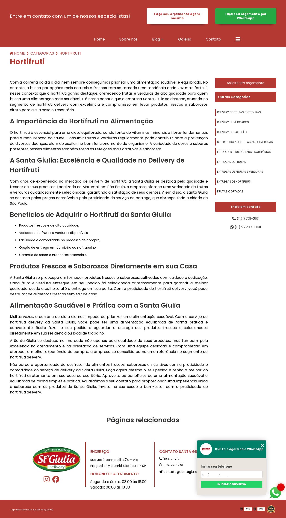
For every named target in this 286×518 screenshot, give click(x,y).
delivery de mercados (233, 122)
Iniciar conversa (231, 484)
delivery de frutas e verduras (239, 112)
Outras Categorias (234, 97)
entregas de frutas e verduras (240, 172)
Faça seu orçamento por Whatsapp (245, 16)
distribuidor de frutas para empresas (245, 142)
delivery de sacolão (232, 132)
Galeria (184, 39)
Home (99, 39)
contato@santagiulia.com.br (184, 471)
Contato (213, 39)
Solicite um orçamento (245, 83)
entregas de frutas (231, 162)
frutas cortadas (230, 191)
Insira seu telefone (216, 466)
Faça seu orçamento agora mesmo (177, 16)
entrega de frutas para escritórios (244, 152)
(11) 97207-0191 (245, 227)
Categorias (42, 53)
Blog (156, 39)
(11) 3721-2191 (245, 218)
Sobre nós (128, 39)
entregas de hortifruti (234, 181)
